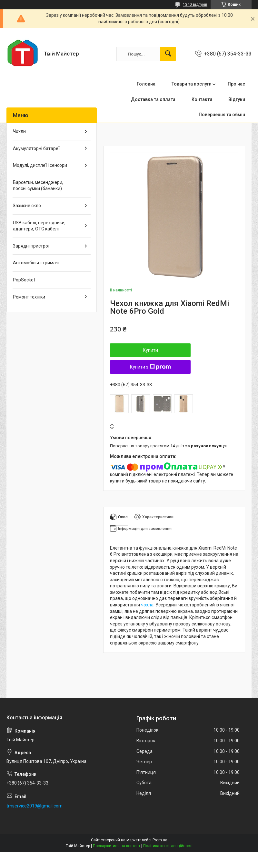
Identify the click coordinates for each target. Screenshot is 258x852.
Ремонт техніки (29, 296)
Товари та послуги (192, 83)
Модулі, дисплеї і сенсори (40, 165)
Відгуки (236, 99)
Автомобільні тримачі (36, 262)
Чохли (19, 131)
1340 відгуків (195, 4)
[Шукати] (168, 54)
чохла (147, 604)
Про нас (236, 83)
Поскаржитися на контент (116, 846)
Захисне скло (27, 205)
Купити (150, 350)
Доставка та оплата (153, 99)
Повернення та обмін (222, 114)
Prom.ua (160, 840)
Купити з (150, 367)
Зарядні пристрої (31, 246)
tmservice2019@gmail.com (34, 805)
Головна (146, 83)
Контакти (202, 99)
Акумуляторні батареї (36, 148)
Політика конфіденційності (168, 846)
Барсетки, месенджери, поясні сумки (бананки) (38, 185)
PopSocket (24, 279)
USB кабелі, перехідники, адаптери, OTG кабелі (39, 226)
